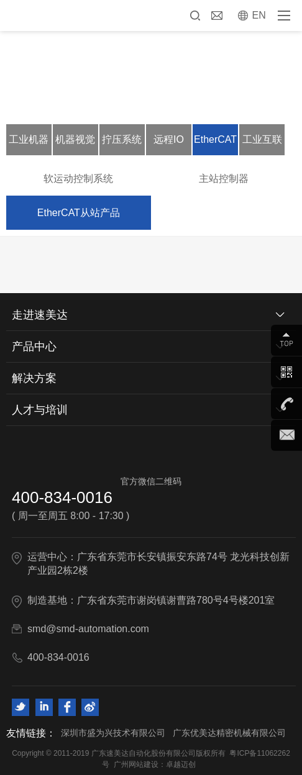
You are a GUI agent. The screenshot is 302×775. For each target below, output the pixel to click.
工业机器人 (28, 144)
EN (259, 15)
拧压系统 (122, 139)
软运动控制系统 (78, 178)
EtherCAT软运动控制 (215, 144)
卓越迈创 (181, 764)
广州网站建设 (136, 764)
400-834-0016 (62, 497)
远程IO (168, 139)
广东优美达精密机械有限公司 (229, 733)
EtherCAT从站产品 (78, 212)
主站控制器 (224, 178)
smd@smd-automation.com (88, 628)
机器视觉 (75, 139)
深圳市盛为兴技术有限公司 (113, 733)
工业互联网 (262, 144)
